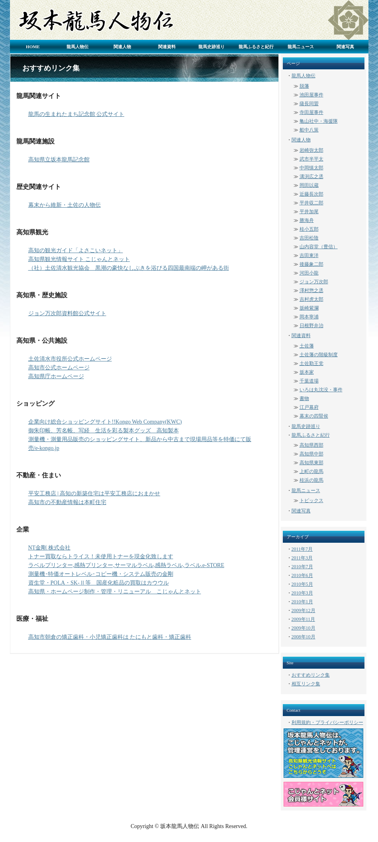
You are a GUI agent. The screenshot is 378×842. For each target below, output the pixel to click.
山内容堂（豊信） (319, 246)
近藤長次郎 (311, 194)
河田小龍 (309, 273)
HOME (33, 46)
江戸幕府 (309, 407)
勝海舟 (307, 220)
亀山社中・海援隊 (319, 121)
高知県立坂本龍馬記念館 (59, 160)
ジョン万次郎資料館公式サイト (67, 313)
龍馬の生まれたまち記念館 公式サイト (76, 114)
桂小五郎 (309, 229)
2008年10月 (303, 637)
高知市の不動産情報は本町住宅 (67, 502)
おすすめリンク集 (311, 675)
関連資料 (167, 46)
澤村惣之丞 (311, 290)
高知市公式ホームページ (59, 368)
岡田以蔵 (309, 185)
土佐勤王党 (311, 363)
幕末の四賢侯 (314, 416)
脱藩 (304, 86)
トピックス (311, 500)
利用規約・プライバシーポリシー (327, 722)
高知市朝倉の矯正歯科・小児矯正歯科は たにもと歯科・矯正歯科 (110, 637)
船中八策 (309, 130)
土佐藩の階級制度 (319, 354)
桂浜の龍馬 (311, 480)
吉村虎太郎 (311, 299)
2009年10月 (303, 628)
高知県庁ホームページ (56, 376)
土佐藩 (307, 346)
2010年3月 (302, 593)
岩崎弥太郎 (311, 150)
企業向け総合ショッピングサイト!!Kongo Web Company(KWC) (105, 422)
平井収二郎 (311, 203)
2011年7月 (302, 549)
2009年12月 (303, 610)
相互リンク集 (306, 684)
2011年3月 (302, 558)
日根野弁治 (311, 325)
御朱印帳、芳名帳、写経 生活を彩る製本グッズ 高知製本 (103, 431)
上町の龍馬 (311, 471)
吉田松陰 (309, 238)
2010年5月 (302, 584)
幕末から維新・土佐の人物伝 (64, 205)
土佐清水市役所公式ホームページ (70, 359)
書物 (304, 398)
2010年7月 (302, 566)
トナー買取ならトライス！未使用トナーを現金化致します (100, 556)
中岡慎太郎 (311, 168)
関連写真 (345, 46)
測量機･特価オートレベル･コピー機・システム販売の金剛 (100, 574)
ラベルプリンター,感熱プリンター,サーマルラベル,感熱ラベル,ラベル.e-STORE (126, 565)
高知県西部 (311, 445)
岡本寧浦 (309, 317)
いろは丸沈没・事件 (321, 390)
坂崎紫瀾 (309, 308)
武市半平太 (311, 159)
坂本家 (307, 372)
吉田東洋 (309, 255)
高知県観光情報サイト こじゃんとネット (79, 259)
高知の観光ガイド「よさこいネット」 (75, 250)
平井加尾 (309, 211)
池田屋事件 (311, 95)
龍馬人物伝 (77, 46)
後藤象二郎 (311, 264)
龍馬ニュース (301, 46)
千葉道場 (309, 381)
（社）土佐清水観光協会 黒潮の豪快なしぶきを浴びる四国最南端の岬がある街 (128, 268)
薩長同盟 (309, 103)
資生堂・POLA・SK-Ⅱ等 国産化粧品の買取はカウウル (98, 583)
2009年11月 (303, 619)
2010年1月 (302, 602)
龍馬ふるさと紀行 (256, 46)
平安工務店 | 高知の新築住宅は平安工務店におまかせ (94, 494)
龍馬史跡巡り (211, 46)
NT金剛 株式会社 (49, 548)
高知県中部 (311, 454)
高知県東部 (311, 462)
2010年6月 (302, 575)
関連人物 (122, 46)
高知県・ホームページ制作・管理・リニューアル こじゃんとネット (114, 592)
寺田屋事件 (311, 112)
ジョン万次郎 (314, 282)
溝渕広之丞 (311, 176)
